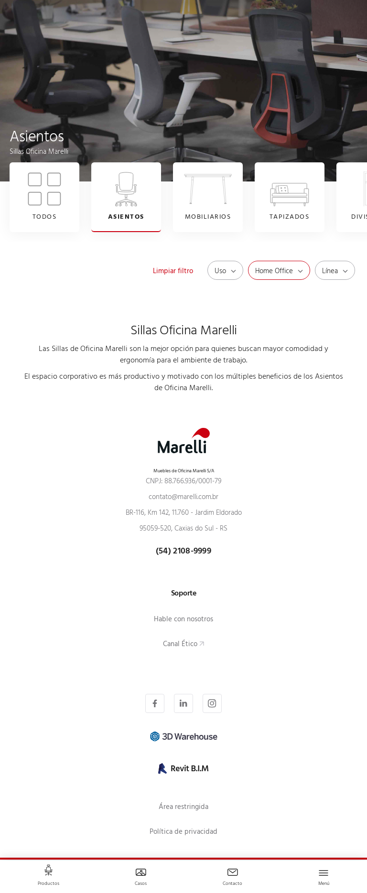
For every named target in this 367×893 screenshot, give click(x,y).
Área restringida (183, 808)
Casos (141, 884)
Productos (48, 884)
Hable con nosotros (183, 620)
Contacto (233, 884)
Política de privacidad (183, 833)
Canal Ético (180, 645)
